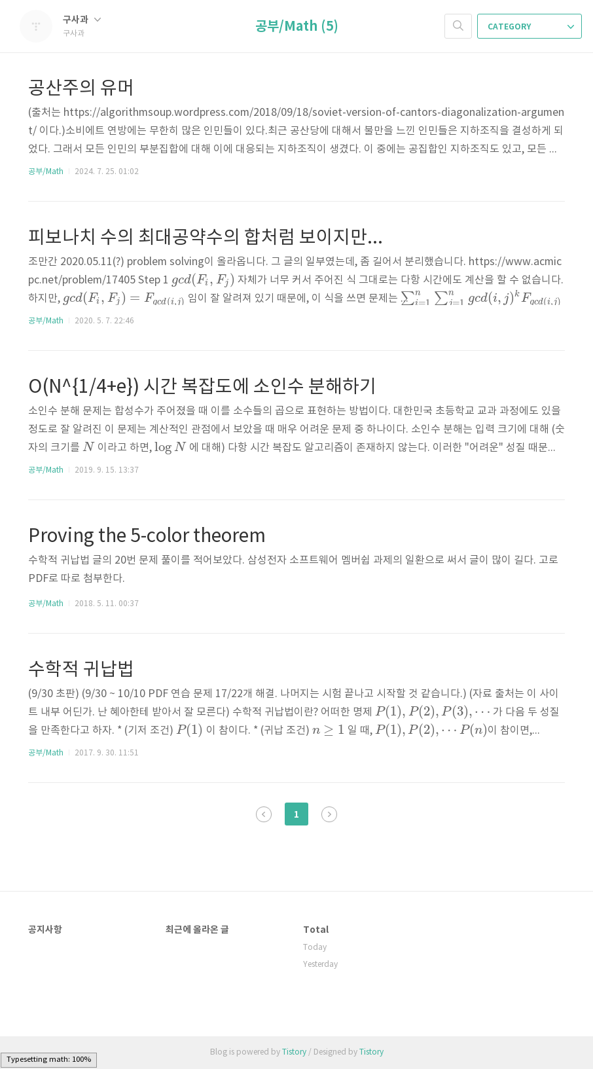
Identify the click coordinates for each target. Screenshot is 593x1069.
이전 (264, 814)
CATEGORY (531, 26)
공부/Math (45, 172)
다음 (329, 814)
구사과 (82, 20)
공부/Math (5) (296, 27)
